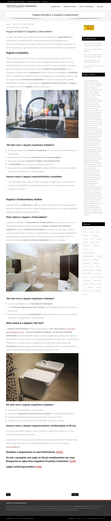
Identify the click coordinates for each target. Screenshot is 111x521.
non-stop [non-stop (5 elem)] (85, 277)
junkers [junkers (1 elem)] (85, 266)
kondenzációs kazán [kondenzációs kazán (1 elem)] (88, 270)
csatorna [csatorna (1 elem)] (85, 239)
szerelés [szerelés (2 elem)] (85, 284)
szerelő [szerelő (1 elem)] (92, 284)
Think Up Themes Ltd (18, 518)
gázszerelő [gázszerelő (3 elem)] (86, 259)
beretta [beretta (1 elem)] (85, 232)
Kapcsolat (102, 518)
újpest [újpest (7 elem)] (84, 294)
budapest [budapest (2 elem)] (92, 232)
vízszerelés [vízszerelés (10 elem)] (90, 287)
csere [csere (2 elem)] (92, 239)
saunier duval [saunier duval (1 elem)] (96, 280)
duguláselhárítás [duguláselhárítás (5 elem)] (94, 242)
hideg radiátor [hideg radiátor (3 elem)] (87, 263)
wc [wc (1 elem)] (93, 290)
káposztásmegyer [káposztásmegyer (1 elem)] (87, 273)
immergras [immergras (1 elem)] (96, 263)
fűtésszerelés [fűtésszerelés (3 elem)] (96, 246)
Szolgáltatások (70, 518)
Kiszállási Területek (80, 518)
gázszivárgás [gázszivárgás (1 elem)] (95, 259)
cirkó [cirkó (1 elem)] (98, 232)
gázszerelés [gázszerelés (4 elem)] (100, 256)
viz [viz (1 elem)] (83, 287)
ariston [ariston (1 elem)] (91, 228)
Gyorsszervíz (45, 1)
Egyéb (27, 27)
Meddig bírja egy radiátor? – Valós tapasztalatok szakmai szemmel (92, 61)
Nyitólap (8, 24)
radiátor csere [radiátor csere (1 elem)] (87, 280)
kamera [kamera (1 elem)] (91, 266)
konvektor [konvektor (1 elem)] (99, 270)
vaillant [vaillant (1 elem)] (99, 284)
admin (11, 27)
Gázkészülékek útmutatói (33, 1)
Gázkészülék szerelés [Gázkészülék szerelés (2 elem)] (88, 256)
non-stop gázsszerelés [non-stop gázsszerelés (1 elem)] (96, 277)
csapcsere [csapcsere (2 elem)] (85, 235)
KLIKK (59, 452)
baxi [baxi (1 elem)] (97, 228)
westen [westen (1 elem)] (98, 290)
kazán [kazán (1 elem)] (97, 266)
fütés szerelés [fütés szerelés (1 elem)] (86, 246)
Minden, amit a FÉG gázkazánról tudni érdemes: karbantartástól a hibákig (93, 55)
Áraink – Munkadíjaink (92, 518)
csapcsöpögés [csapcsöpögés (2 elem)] (94, 235)
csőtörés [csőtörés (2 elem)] (98, 239)
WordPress (31, 518)
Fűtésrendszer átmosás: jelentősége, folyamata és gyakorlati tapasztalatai (93, 44)
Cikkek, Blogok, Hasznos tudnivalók (16, 1)
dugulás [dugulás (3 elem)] (85, 242)
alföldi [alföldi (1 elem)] (85, 228)
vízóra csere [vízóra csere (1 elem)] (86, 290)
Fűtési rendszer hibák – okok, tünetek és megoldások (93, 67)
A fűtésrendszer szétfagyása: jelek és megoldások (93, 50)
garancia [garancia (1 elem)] (85, 249)
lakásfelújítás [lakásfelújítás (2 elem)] (98, 273)
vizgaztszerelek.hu (79, 506)
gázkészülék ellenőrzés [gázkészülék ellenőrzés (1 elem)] (89, 253)
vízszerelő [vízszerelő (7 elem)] (98, 287)
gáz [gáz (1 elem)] (91, 249)
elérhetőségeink (12, 447)
